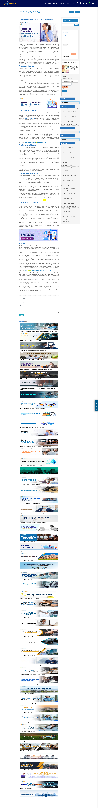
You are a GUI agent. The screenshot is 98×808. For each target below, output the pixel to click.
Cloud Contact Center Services (69, 213)
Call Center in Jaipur (67, 162)
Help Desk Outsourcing (68, 180)
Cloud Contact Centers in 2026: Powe (70, 121)
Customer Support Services (68, 203)
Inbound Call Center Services (69, 172)
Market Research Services (68, 198)
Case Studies (70, 62)
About (68, 3)
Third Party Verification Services (69, 193)
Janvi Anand (25, 22)
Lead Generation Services (68, 196)
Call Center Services (67, 149)
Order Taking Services (67, 185)
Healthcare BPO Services (37, 294)
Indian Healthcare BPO (27, 294)
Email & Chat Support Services (69, 206)
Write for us (67, 20)
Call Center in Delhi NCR (68, 160)
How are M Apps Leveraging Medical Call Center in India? (37, 270)
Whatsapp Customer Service (69, 219)
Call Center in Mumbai (67, 165)
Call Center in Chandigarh (68, 157)
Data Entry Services (67, 190)
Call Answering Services (68, 178)
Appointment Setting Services (69, 188)
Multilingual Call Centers (68, 211)
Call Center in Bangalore (68, 167)
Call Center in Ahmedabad (68, 155)
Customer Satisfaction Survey (69, 201)
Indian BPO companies (29, 118)
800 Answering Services (68, 208)
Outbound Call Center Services (69, 175)
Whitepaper (65, 62)
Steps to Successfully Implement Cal (70, 114)
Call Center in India (46, 3)
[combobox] (65, 45)
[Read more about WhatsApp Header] (89, 3)
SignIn (71, 12)
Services (62, 3)
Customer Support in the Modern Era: (71, 116)
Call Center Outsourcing (68, 147)
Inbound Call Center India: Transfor (70, 119)
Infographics (75, 62)
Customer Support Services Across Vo (70, 108)
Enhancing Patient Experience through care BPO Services (40, 200)
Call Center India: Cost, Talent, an (70, 111)
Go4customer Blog (29, 12)
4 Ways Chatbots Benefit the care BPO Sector (35, 142)
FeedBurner (70, 93)
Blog (73, 3)
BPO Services (65, 170)
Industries (55, 3)
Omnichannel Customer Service (69, 216)
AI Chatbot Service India (68, 183)
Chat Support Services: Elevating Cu (70, 124)
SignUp (77, 12)
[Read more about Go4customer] (10, 3)
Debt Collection (66, 221)
